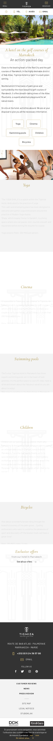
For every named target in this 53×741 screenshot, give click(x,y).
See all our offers (26, 561)
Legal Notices (26, 708)
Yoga (18, 127)
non (37, 735)
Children (39, 136)
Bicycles (26, 145)
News (26, 688)
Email (43, 11)
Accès (29, 11)
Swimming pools (17, 136)
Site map (26, 703)
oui (31, 735)
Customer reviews (26, 683)
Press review (26, 693)
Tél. (17, 11)
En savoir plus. (23, 738)
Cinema (33, 127)
